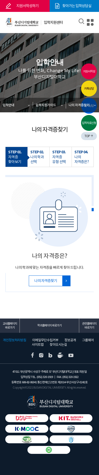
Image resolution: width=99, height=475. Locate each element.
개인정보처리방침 (14, 340)
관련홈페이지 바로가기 (89, 325)
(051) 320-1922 (70, 377)
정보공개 (70, 340)
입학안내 (8, 105)
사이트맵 (38, 345)
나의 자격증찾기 (79, 105)
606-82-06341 (29, 382)
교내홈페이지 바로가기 (10, 325)
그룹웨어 (88, 340)
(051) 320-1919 (45, 377)
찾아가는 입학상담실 (76, 5)
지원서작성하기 (27, 5)
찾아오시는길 (58, 345)
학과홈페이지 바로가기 (49, 325)
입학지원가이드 (46, 105)
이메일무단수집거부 (45, 340)
